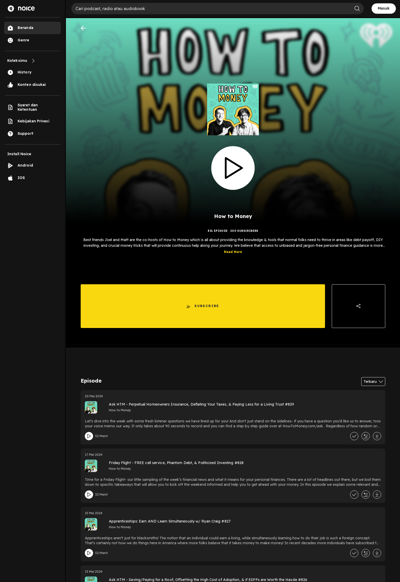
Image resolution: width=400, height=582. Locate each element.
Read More (233, 256)
